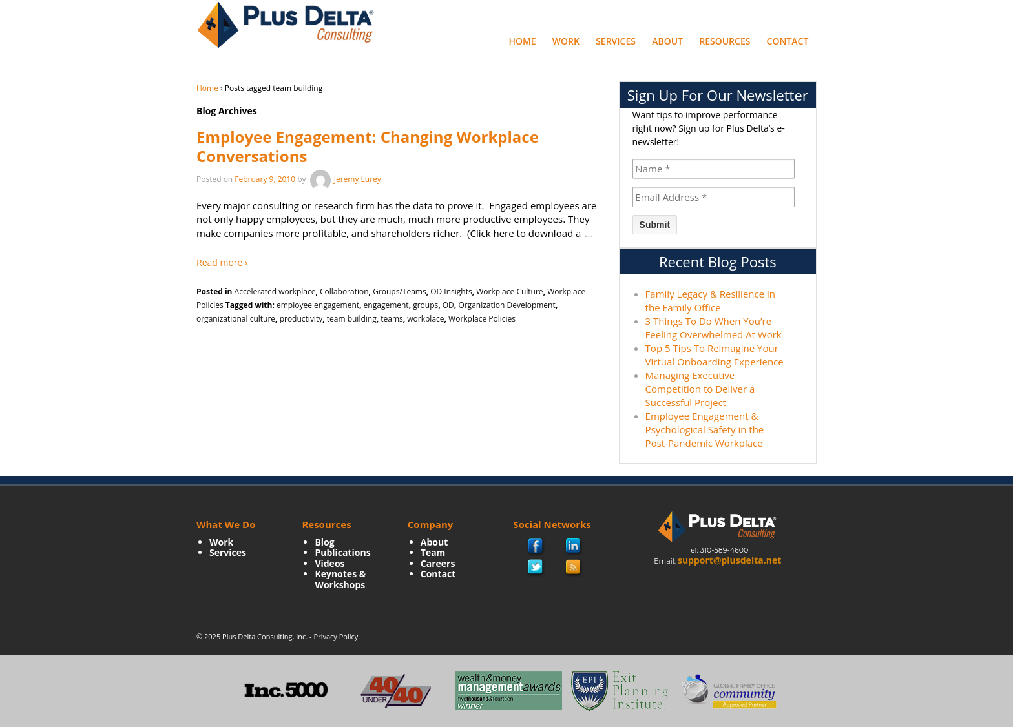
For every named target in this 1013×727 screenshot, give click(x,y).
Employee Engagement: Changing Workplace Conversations (367, 146)
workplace (425, 318)
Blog (324, 542)
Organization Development (506, 305)
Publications (342, 552)
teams (392, 318)
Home (522, 41)
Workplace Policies (482, 318)
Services (616, 41)
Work (566, 41)
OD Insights (451, 291)
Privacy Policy (336, 636)
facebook (536, 547)
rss (573, 567)
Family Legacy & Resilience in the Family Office (710, 300)
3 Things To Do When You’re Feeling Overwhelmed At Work (713, 327)
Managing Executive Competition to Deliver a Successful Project (700, 389)
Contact (788, 41)
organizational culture (235, 318)
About (667, 41)
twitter (535, 567)
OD (448, 305)
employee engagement (318, 305)
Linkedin (573, 547)
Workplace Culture (509, 291)
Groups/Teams (399, 291)
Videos (329, 563)
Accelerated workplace (275, 291)
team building (352, 318)
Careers (438, 563)
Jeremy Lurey (344, 179)
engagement (386, 305)
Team (433, 552)
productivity (301, 318)
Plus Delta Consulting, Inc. (264, 636)
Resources (724, 41)
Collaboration (344, 291)
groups (425, 305)
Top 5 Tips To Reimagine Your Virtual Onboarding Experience (714, 355)
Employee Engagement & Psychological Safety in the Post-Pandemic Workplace (704, 429)
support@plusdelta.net (729, 560)
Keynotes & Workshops (340, 579)
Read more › (221, 262)
